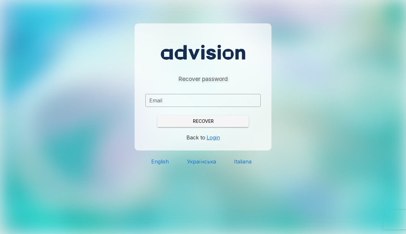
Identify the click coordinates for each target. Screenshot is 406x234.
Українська (201, 161)
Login (213, 137)
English (160, 161)
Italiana (243, 161)
